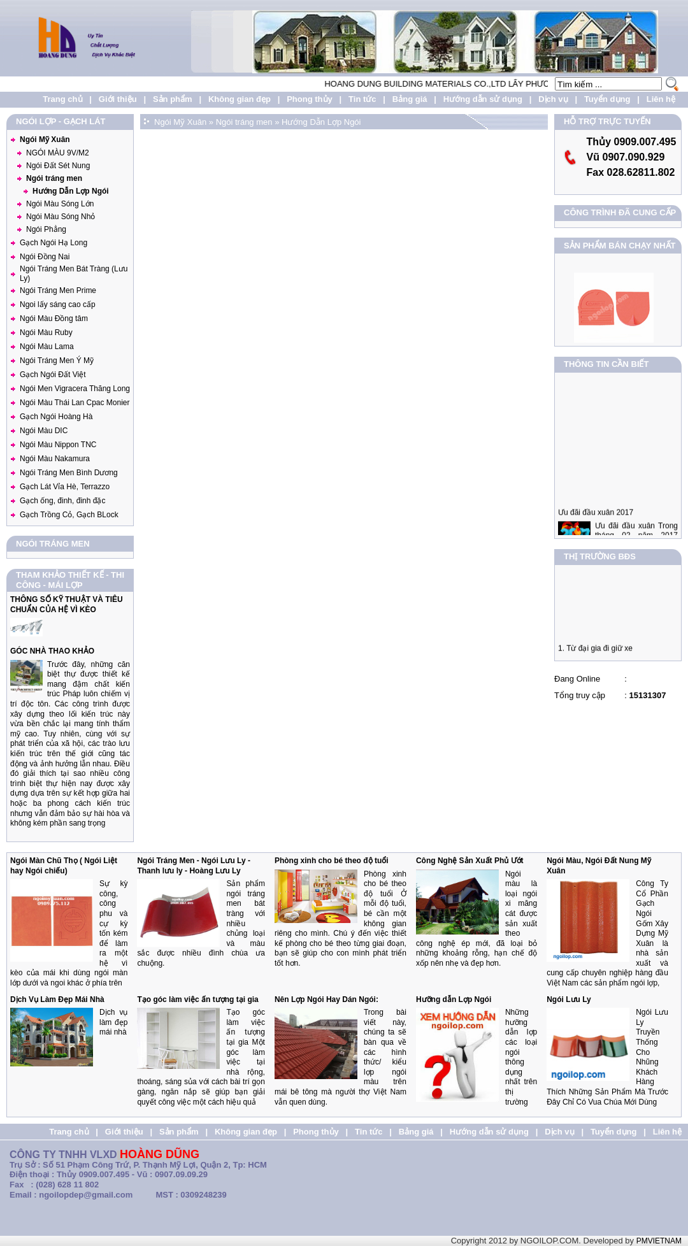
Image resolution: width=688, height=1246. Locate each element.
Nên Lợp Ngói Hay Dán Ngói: (326, 999)
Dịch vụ (553, 99)
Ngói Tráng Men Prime (58, 290)
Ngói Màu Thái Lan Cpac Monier (75, 402)
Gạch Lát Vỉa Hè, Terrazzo (65, 486)
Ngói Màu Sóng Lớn (60, 203)
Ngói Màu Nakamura (55, 458)
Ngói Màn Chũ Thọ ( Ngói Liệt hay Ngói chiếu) (63, 865)
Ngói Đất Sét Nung (58, 165)
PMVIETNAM (659, 1240)
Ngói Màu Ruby (46, 332)
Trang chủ (62, 99)
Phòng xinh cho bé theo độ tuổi (332, 860)
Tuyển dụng (607, 99)
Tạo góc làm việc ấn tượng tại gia (197, 999)
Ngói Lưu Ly (569, 999)
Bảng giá (409, 99)
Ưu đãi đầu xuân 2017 (595, 519)
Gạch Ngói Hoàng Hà (56, 416)
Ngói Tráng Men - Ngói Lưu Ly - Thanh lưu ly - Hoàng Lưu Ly (193, 865)
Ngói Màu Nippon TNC (58, 444)
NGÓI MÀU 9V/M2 (57, 152)
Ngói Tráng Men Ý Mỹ (57, 360)
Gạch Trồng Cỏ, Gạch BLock (69, 514)
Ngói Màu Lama (47, 346)
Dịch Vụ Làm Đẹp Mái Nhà (57, 999)
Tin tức (362, 99)
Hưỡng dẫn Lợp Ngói (453, 999)
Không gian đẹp (239, 99)
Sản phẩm (172, 99)
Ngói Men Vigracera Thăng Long (75, 388)
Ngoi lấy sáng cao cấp (58, 304)
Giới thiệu (118, 99)
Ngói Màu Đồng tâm (54, 318)
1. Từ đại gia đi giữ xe (595, 651)
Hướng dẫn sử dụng (482, 99)
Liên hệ (661, 99)
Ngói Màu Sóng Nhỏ (60, 216)
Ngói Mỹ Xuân (45, 139)
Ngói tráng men (54, 178)
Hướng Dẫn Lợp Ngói (70, 191)
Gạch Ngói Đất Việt (52, 374)
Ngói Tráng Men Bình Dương (69, 472)
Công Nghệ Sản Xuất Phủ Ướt (470, 860)
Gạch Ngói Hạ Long (53, 242)
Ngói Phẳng (46, 229)
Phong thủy (310, 99)
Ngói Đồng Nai (44, 256)
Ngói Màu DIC (44, 430)
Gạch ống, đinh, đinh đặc (62, 500)
